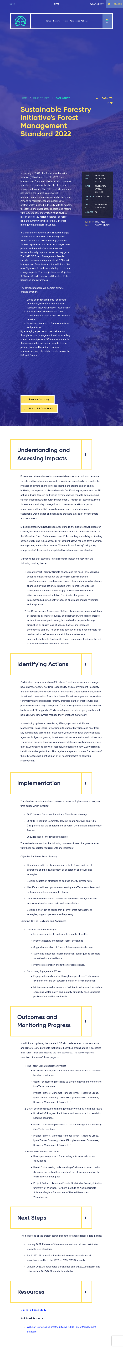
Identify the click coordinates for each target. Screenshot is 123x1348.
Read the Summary (36, 399)
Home (12, 4)
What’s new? (97, 4)
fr (107, 22)
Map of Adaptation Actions (75, 21)
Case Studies (41, 98)
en (107, 19)
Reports (56, 21)
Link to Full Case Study (38, 408)
